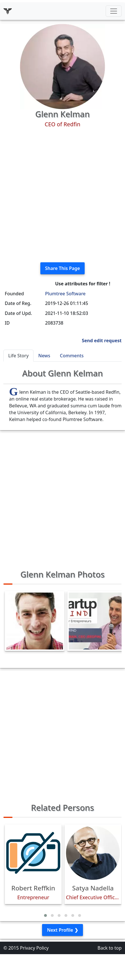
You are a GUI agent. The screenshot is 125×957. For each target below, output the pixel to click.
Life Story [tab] (18, 355)
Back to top (109, 948)
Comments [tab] (72, 355)
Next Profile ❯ (62, 930)
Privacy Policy (34, 948)
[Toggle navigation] (114, 11)
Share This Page (62, 268)
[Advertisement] (62, 195)
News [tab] (44, 355)
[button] (45, 915)
